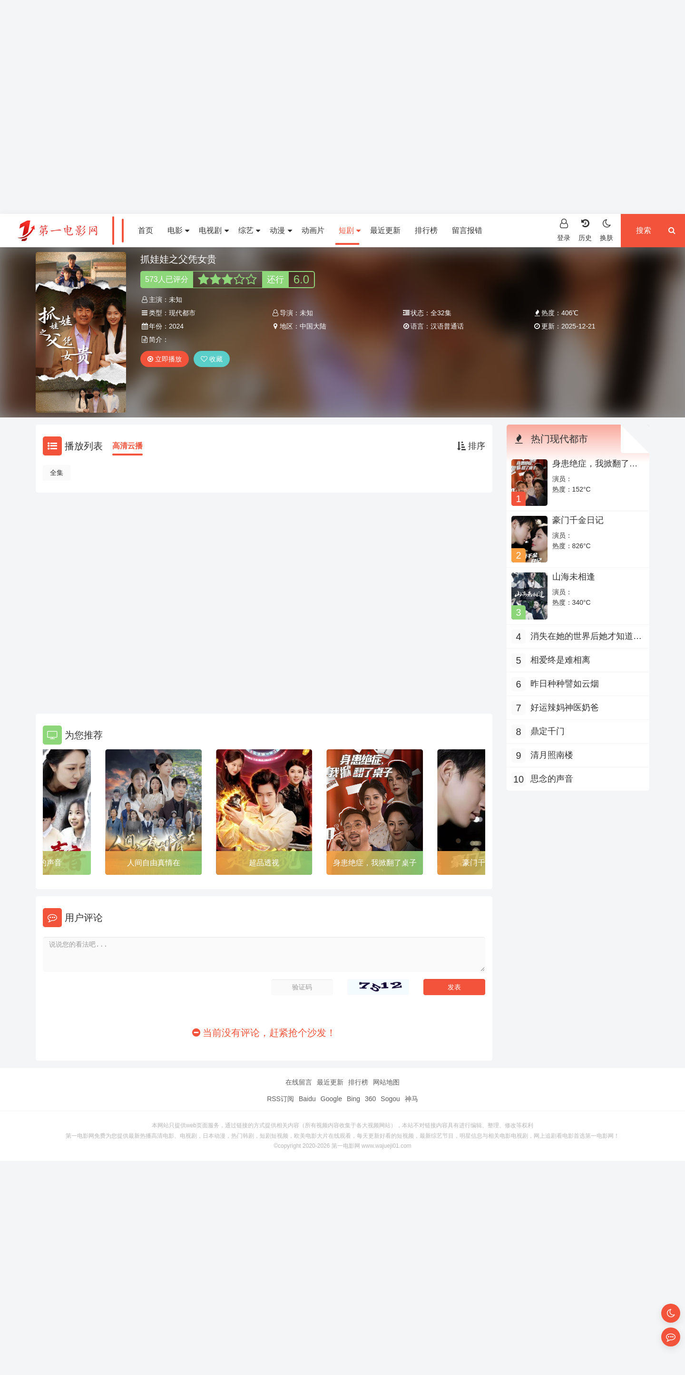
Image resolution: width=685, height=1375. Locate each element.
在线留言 (298, 1082)
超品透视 (264, 863)
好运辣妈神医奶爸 (564, 707)
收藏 (212, 359)
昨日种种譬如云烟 (564, 683)
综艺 (249, 230)
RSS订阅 (280, 1099)
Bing (353, 1099)
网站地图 (386, 1082)
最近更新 (385, 230)
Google (331, 1099)
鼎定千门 (547, 731)
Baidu (307, 1099)
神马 (411, 1099)
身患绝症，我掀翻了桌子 (375, 863)
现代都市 (182, 313)
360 (370, 1099)
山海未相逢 (573, 576)
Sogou (390, 1099)
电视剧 (213, 230)
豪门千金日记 (578, 520)
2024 (176, 326)
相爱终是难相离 (560, 660)
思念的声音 (551, 779)
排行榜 (426, 230)
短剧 (350, 230)
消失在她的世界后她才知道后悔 (586, 637)
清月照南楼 (551, 755)
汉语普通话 (447, 326)
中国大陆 (313, 326)
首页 (145, 230)
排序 (471, 446)
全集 (56, 472)
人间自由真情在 (153, 863)
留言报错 (467, 230)
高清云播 (127, 446)
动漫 (281, 230)
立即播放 (164, 359)
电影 (178, 230)
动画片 (313, 230)
